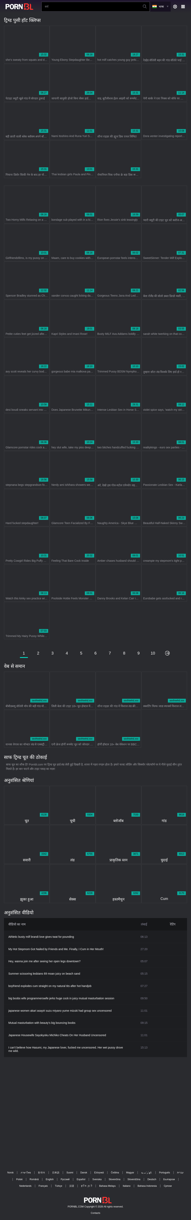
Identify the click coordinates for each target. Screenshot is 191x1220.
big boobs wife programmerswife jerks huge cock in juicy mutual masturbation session (61, 998)
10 (153, 653)
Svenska (97, 1179)
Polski (19, 1179)
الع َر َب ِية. (146, 1172)
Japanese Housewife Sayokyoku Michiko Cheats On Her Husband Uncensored (57, 1035)
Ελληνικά (99, 1172)
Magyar (130, 1172)
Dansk (83, 1172)
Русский (65, 1179)
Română (34, 1179)
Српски (168, 1186)
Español (81, 1179)
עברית (180, 1172)
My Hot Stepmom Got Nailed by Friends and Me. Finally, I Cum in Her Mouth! (56, 949)
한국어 (41, 1172)
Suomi (70, 1172)
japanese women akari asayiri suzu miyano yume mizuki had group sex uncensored (60, 1010)
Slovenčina (114, 1179)
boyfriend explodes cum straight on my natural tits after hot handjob (49, 986)
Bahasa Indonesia (147, 1186)
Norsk (10, 1172)
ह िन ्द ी (86, 1186)
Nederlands (25, 1186)
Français (43, 1186)
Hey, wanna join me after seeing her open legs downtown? (44, 961)
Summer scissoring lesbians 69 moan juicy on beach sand (44, 973)
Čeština (115, 1172)
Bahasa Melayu (107, 1186)
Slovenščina (133, 1179)
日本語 (55, 1172)
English (50, 1179)
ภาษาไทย (26, 1172)
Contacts (95, 1213)
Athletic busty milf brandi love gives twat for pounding (41, 936)
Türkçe (58, 1186)
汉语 (71, 1186)
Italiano (126, 1186)
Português (164, 1172)
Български (169, 1179)
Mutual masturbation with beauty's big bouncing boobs (41, 1022)
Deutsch (151, 1179)
